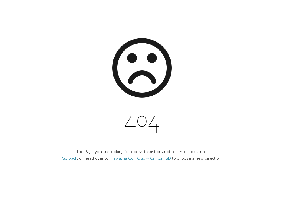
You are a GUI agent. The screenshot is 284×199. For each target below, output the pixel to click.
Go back (69, 158)
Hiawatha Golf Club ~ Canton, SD (140, 158)
